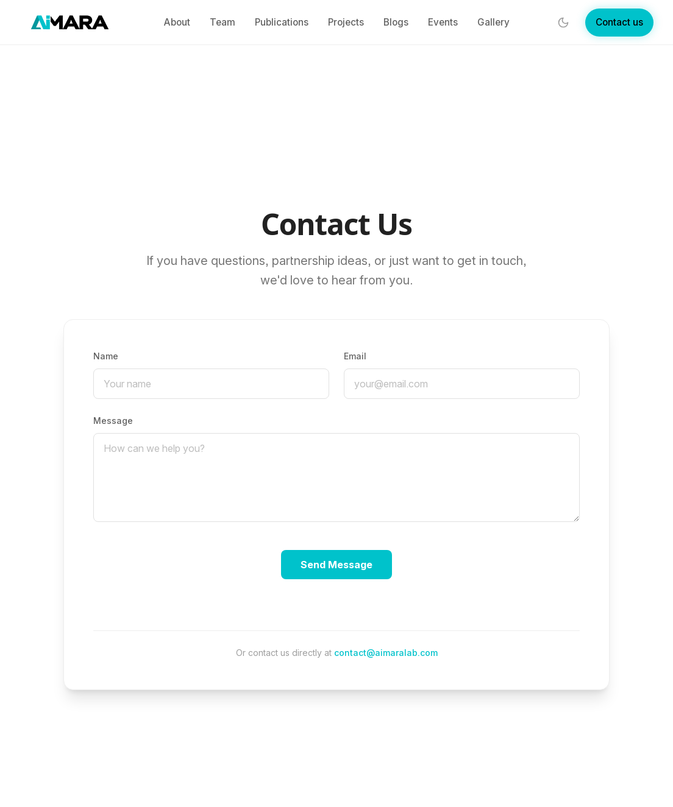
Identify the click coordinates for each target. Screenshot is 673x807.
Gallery (493, 22)
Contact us (619, 22)
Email (355, 356)
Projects (346, 22)
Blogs (395, 22)
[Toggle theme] (563, 22)
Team (222, 22)
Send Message (336, 565)
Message (113, 420)
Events (443, 22)
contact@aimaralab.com (386, 652)
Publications (281, 22)
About (176, 22)
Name (105, 356)
